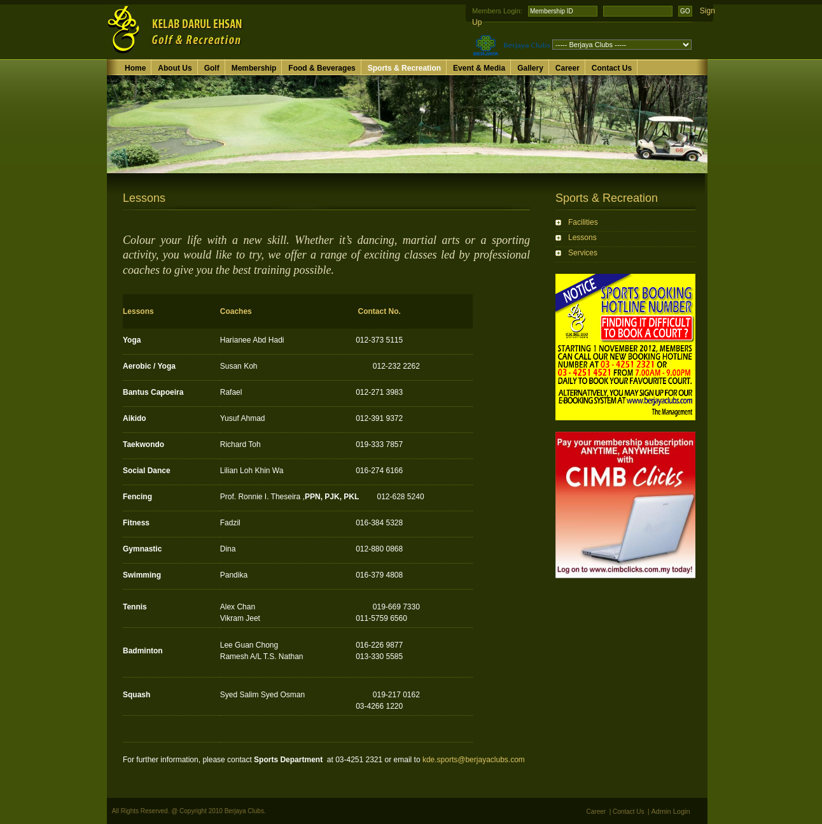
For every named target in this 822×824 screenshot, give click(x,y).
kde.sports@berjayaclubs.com (473, 759)
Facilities (583, 222)
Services (582, 252)
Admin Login (670, 811)
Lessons (582, 237)
